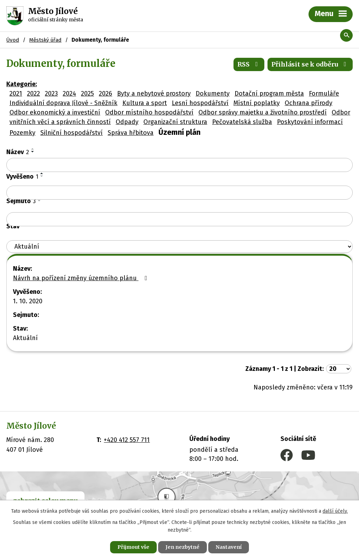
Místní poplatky (256, 103)
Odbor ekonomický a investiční (54, 112)
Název (17, 152)
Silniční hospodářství (71, 133)
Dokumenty (213, 93)
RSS (249, 64)
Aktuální (25, 338)
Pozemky (22, 133)
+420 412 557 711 (127, 440)
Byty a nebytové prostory (154, 93)
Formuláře (324, 93)
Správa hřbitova (131, 133)
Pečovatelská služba (242, 122)
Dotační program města (269, 93)
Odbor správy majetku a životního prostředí (262, 112)
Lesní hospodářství (200, 103)
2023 (51, 93)
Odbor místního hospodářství (149, 112)
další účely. (335, 511)
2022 (33, 93)
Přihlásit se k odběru (310, 64)
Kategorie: (21, 84)
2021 (15, 93)
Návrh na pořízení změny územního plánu (81, 278)
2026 (105, 93)
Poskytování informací (310, 122)
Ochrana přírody (308, 103)
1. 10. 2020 (27, 301)
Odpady (127, 122)
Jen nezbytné (182, 547)
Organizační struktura (175, 122)
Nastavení (229, 547)
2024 (69, 93)
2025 (87, 93)
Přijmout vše (133, 547)
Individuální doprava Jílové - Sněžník (63, 103)
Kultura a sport (144, 103)
